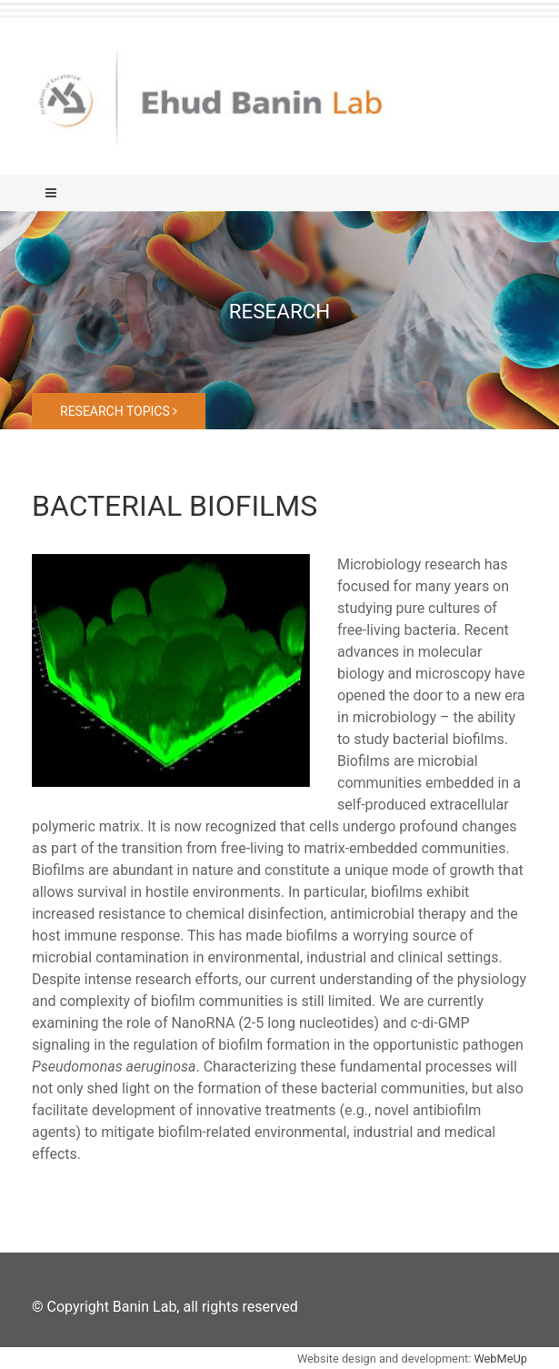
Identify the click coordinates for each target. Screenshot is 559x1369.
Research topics (118, 411)
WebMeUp (500, 1358)
